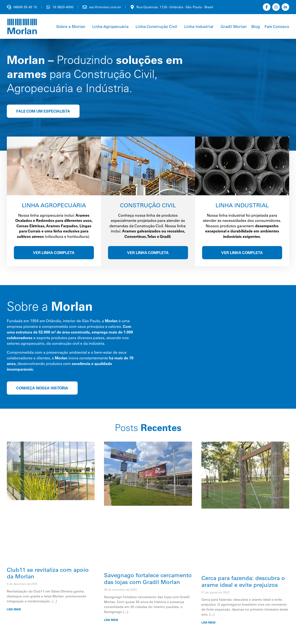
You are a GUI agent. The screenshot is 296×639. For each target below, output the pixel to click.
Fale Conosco (276, 26)
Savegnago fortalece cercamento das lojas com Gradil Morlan (148, 578)
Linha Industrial (198, 26)
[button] (72, 26)
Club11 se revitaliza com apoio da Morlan (48, 573)
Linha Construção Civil (156, 26)
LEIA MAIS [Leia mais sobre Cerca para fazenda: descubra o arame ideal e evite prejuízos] (208, 622)
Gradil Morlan (233, 26)
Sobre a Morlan (70, 26)
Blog (255, 26)
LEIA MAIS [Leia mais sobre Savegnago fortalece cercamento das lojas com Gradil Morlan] (111, 620)
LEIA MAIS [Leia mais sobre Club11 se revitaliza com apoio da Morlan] (14, 609)
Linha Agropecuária (110, 26)
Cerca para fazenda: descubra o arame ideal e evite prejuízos (243, 581)
